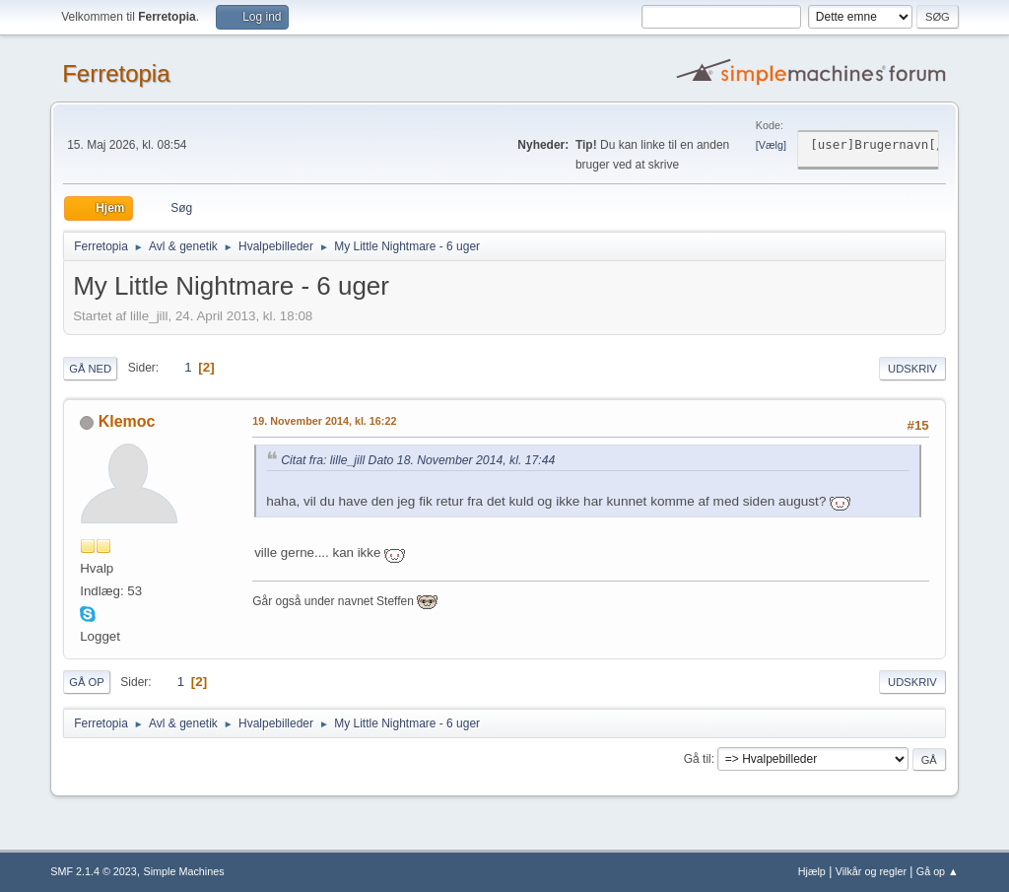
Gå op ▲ (937, 871)
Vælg (771, 145)
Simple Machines (184, 871)
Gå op (86, 682)
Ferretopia (115, 73)
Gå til (697, 759)
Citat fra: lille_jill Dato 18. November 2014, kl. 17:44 (418, 460)
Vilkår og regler (871, 871)
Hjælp (812, 871)
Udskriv (912, 369)
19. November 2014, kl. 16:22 (324, 421)
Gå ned (90, 369)
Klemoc (127, 421)
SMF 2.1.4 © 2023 (93, 871)
